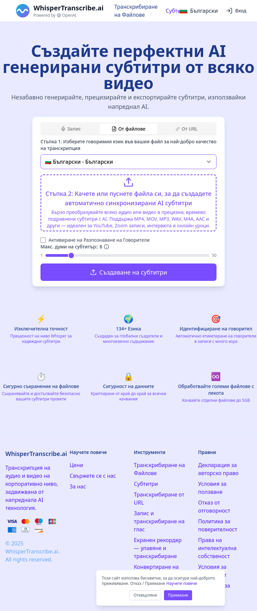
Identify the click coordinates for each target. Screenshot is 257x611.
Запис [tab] (71, 129)
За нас (78, 486)
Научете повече (181, 583)
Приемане (178, 595)
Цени (76, 465)
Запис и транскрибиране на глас (159, 521)
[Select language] (198, 11)
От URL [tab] (187, 129)
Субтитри (178, 10)
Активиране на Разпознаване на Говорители (99, 240)
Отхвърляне (145, 595)
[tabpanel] (128, 209)
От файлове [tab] (128, 129)
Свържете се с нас (93, 475)
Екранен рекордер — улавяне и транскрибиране (158, 548)
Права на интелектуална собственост (217, 548)
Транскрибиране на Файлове (136, 10)
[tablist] (128, 129)
